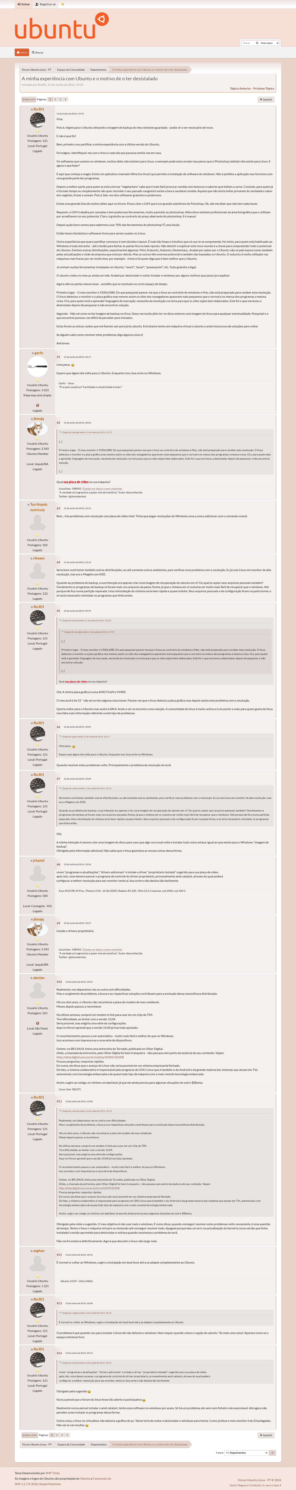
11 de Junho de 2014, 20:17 (77, 357)
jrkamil (38, 860)
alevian (39, 977)
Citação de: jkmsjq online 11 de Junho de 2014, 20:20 (86, 620)
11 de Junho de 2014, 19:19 (70, 113)
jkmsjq (39, 418)
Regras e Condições (249, 1485)
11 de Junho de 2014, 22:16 (77, 508)
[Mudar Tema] (63, 4)
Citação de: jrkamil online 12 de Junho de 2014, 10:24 (86, 1362)
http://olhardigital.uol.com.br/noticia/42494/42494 (89, 1057)
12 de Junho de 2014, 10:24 (77, 864)
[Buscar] (257, 43)
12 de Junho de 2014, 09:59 (77, 611)
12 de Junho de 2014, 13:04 (79, 1101)
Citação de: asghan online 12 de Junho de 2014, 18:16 (87, 1312)
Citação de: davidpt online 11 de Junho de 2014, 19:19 (87, 432)
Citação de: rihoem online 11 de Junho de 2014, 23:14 (86, 788)
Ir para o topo (30, 1435)
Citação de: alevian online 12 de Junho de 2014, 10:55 (87, 1111)
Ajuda (233, 1485)
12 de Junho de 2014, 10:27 (77, 923)
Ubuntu (85, 1478)
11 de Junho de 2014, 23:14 (77, 562)
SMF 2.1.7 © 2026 (26, 1484)
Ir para (219, 1452)
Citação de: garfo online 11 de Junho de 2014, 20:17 (86, 736)
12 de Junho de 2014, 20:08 (79, 1303)
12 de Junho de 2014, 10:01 (77, 727)
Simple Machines (50, 1484)
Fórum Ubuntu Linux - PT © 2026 (259, 1480)
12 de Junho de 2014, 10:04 (77, 778)
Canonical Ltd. (102, 1478)
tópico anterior (240, 88)
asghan (39, 1250)
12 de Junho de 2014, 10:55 (79, 982)
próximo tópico (263, 88)
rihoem (39, 558)
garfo (39, 353)
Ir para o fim (29, 99)
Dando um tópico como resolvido (102, 488)
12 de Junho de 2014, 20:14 (79, 1353)
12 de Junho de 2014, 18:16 (79, 1255)
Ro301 (39, 109)
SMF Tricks (53, 1473)
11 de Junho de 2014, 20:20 (77, 422)
